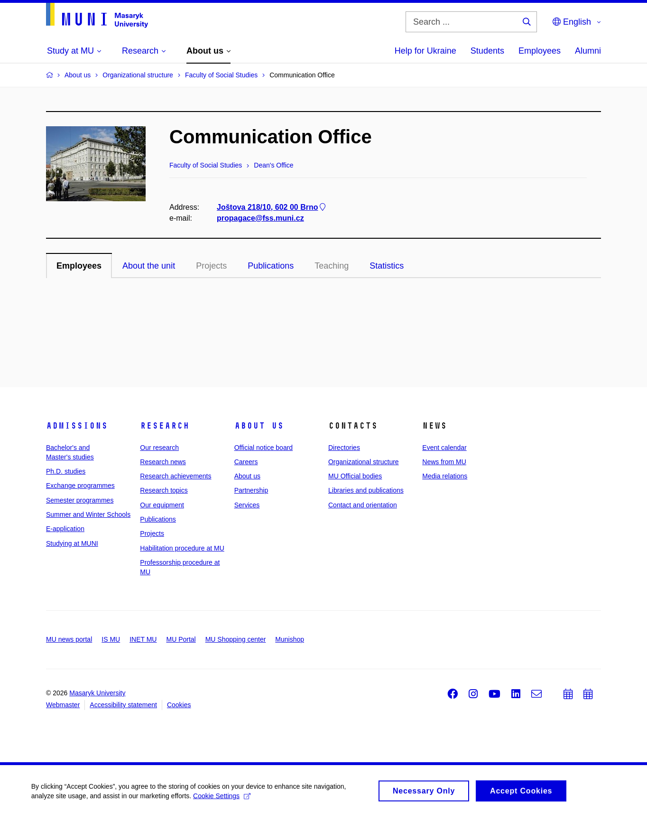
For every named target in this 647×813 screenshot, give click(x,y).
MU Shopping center (235, 639)
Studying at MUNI (72, 543)
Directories (344, 447)
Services (247, 505)
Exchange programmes (80, 485)
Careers (246, 462)
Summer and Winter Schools (88, 514)
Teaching (331, 266)
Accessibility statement (123, 705)
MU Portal (180, 639)
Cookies (179, 705)
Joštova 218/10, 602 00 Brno (272, 207)
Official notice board (263, 447)
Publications (158, 519)
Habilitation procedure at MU (182, 548)
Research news (163, 462)
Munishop (289, 639)
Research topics (163, 490)
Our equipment (162, 505)
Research (164, 426)
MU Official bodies (355, 476)
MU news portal (69, 639)
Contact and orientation (362, 505)
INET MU (143, 639)
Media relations (444, 476)
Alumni (588, 51)
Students (487, 51)
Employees (539, 51)
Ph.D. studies (65, 471)
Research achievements (175, 476)
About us (259, 426)
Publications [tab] (271, 266)
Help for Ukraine (425, 51)
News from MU (444, 462)
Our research (159, 447)
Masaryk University (97, 693)
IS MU (111, 639)
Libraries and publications (366, 490)
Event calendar (444, 447)
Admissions (77, 426)
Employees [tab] (79, 266)
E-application (65, 529)
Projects (211, 266)
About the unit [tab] (148, 266)
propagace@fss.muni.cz (260, 218)
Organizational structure (363, 462)
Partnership (251, 490)
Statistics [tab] (387, 266)
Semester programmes (79, 500)
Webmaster (63, 705)
